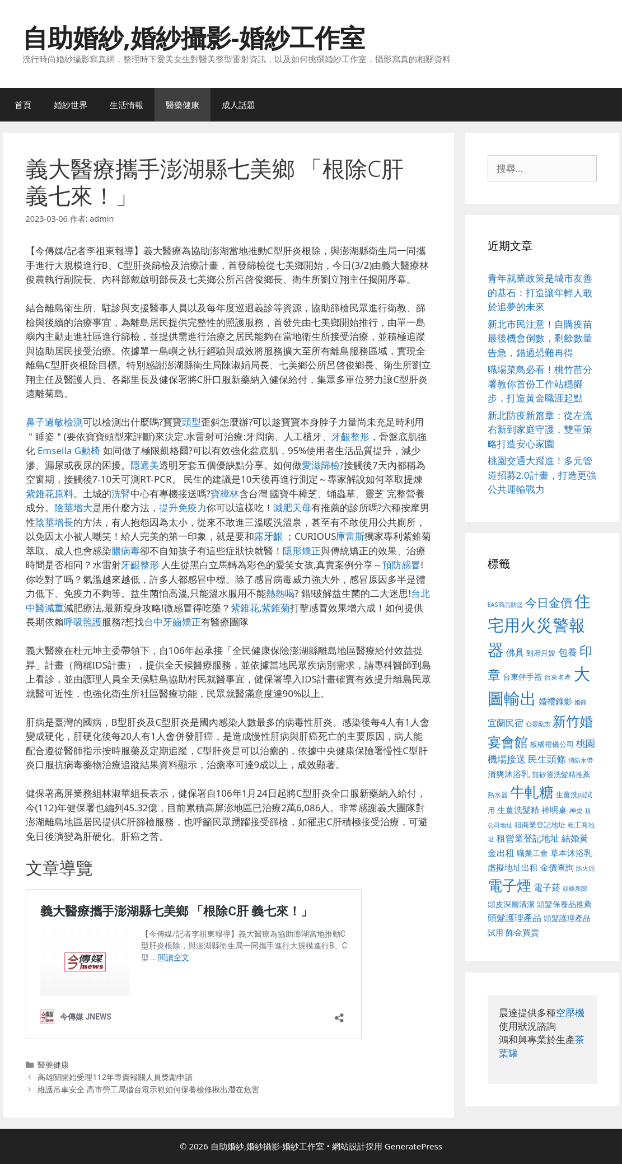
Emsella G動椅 (69, 450)
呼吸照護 (83, 621)
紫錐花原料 (49, 493)
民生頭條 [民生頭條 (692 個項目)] (547, 758)
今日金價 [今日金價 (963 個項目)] (548, 602)
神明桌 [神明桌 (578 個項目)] (554, 809)
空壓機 (570, 1012)
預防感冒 (401, 564)
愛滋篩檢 (321, 465)
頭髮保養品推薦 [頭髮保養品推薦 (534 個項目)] (564, 904)
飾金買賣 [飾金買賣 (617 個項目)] (522, 932)
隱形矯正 (302, 550)
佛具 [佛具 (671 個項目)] (515, 652)
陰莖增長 (54, 522)
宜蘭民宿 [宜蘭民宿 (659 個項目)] (505, 723)
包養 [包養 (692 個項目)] (567, 652)
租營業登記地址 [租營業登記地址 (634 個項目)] (528, 838)
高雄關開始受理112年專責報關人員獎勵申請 (115, 1077)
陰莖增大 (73, 507)
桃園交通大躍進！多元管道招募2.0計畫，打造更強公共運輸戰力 (542, 474)
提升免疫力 (183, 507)
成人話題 (238, 104)
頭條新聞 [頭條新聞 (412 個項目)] (575, 888)
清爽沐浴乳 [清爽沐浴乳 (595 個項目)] (509, 773)
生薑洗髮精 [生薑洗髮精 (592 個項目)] (518, 809)
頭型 (191, 421)
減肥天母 (292, 507)
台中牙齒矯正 (172, 621)
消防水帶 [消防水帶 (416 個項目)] (580, 760)
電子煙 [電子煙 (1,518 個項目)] (509, 885)
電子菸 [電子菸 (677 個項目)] (547, 887)
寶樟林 (225, 493)
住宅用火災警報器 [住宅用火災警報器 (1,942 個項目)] (539, 625)
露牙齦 (268, 536)
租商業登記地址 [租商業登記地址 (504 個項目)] (540, 825)
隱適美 (144, 465)
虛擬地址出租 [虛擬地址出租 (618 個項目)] (513, 867)
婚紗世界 (70, 104)
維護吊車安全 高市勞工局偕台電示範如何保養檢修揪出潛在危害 (148, 1089)
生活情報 (126, 104)
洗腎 (120, 493)
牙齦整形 (350, 436)
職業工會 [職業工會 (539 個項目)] (532, 853)
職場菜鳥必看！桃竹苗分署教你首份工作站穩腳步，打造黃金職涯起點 (540, 383)
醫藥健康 (182, 104)
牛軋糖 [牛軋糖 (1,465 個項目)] (532, 792)
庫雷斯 (350, 536)
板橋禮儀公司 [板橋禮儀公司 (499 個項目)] (552, 744)
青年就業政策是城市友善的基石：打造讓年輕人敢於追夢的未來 (540, 292)
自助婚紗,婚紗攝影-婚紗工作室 (193, 37)
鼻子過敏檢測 (54, 421)
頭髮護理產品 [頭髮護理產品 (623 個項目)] (514, 917)
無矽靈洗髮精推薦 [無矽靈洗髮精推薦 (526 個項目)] (561, 774)
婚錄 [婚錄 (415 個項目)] (580, 702)
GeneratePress (413, 1146)
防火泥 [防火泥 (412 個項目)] (585, 868)
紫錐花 (245, 607)
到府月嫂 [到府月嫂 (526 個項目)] (540, 653)
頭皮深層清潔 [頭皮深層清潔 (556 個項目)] (511, 904)
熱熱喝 (280, 593)
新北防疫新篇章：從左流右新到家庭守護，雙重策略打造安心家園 (540, 429)
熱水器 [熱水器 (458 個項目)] (498, 794)
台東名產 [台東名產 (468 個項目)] (557, 677)
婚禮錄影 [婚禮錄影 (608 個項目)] (555, 701)
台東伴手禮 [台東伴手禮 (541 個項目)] (522, 676)
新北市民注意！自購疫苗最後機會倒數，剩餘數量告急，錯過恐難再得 (540, 338)
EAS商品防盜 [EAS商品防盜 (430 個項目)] (505, 604)
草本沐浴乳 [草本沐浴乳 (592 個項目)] (571, 852)
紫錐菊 (275, 607)
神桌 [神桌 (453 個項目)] (576, 810)
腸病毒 (125, 550)
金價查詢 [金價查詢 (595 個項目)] (557, 867)
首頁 (23, 104)
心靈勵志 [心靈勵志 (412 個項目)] (538, 724)
